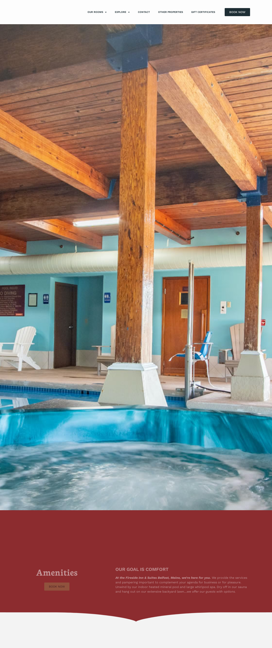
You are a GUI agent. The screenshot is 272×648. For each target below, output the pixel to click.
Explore (122, 12)
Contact (144, 12)
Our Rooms (97, 12)
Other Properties (170, 12)
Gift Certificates (203, 12)
